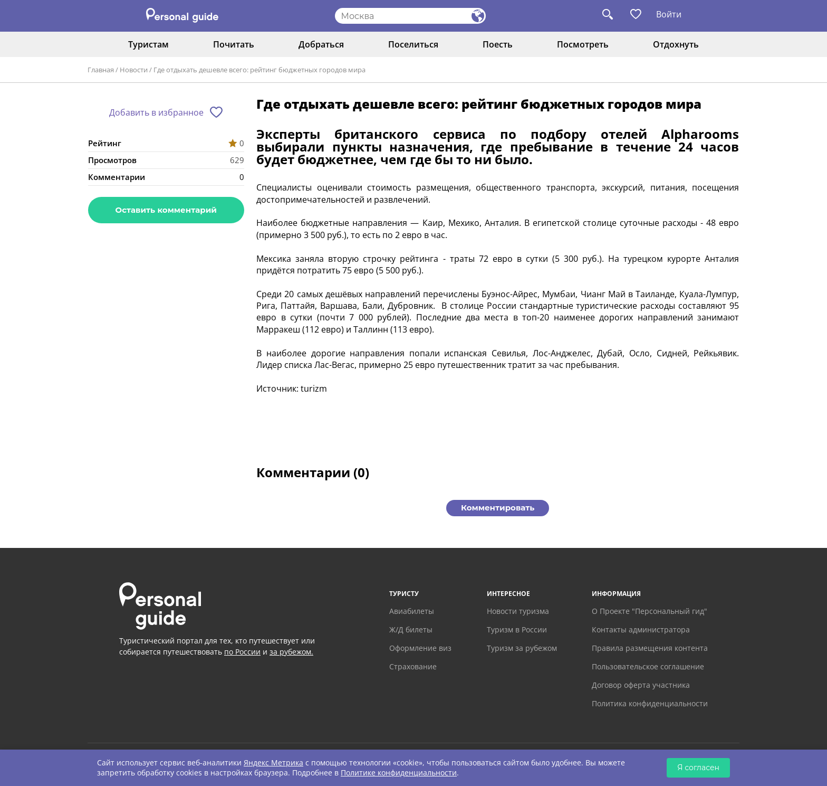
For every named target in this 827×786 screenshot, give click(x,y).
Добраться (321, 44)
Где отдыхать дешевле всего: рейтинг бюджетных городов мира (259, 69)
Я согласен (698, 767)
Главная (101, 69)
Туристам (148, 44)
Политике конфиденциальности (399, 773)
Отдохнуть (676, 44)
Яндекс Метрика (273, 762)
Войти (668, 14)
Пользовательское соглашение (648, 666)
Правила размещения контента (650, 648)
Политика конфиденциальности (650, 703)
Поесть (498, 44)
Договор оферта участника (641, 685)
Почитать (233, 44)
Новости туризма (518, 611)
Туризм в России (517, 629)
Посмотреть (583, 44)
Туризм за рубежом (522, 648)
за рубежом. (291, 652)
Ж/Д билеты (410, 629)
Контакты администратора (641, 629)
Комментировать (497, 508)
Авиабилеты (411, 611)
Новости (134, 69)
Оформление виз (420, 648)
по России (242, 652)
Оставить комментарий (166, 210)
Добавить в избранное (156, 112)
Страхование (413, 666)
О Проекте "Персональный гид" (649, 611)
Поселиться (413, 44)
